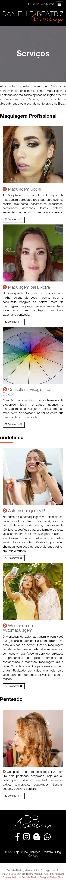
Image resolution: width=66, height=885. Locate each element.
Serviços (35, 852)
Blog (58, 852)
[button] (14, 220)
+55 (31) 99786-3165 (41, 4)
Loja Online (21, 852)
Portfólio (48, 852)
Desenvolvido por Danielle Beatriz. (21, 877)
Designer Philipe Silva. (51, 877)
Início (8, 852)
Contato (33, 856)
